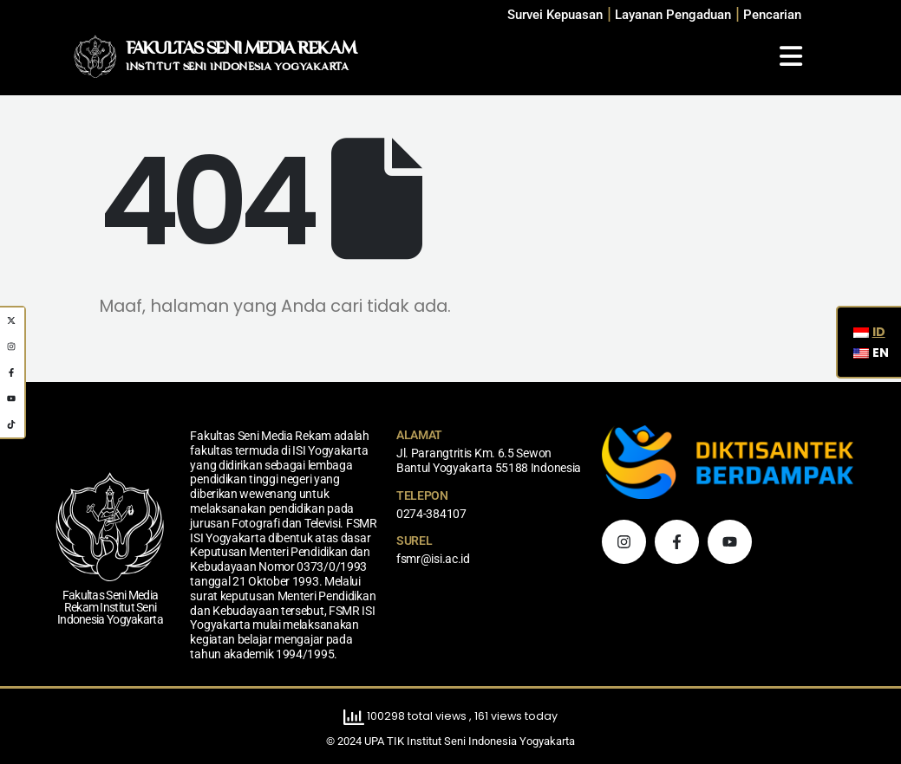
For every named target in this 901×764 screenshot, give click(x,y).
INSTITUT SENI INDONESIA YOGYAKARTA (237, 67)
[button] (772, 15)
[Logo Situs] (95, 56)
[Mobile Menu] (790, 56)
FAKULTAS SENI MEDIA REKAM (241, 49)
